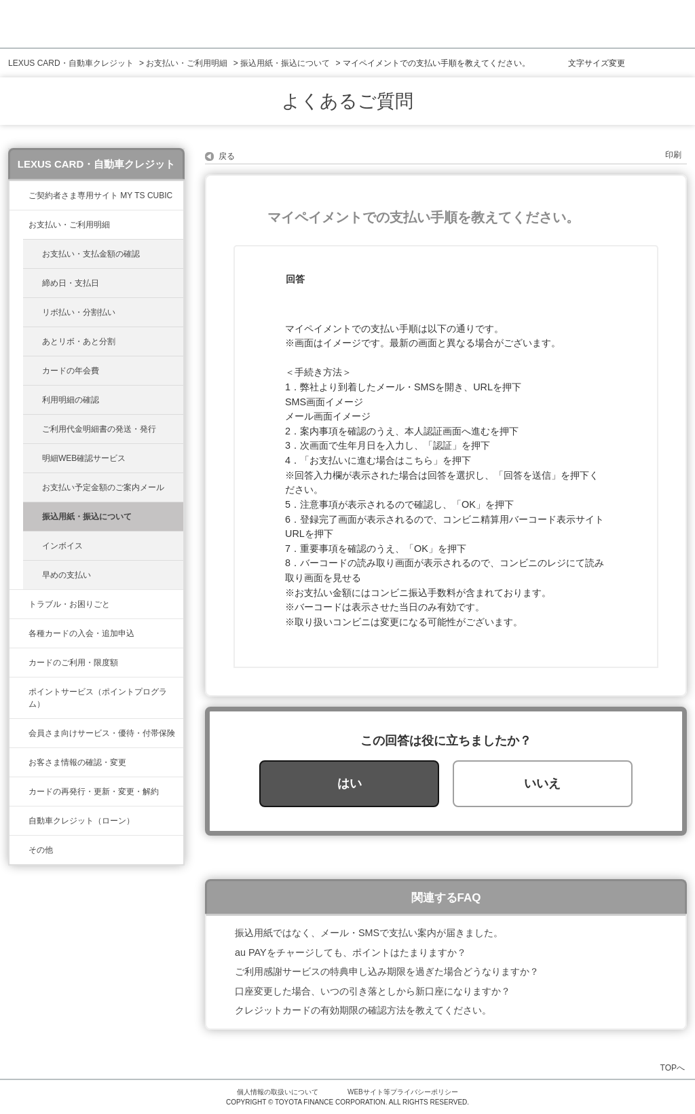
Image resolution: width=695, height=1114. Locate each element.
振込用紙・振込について (285, 63)
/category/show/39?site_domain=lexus (19, 195)
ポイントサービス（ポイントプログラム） (98, 698)
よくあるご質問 (347, 101)
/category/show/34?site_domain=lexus (19, 662)
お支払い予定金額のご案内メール (103, 487)
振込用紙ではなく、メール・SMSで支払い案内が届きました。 (369, 932)
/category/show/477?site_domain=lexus (19, 821)
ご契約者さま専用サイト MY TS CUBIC (100, 195)
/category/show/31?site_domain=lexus (19, 791)
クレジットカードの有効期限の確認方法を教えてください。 (363, 1010)
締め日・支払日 (70, 283)
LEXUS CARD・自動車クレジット (71, 63)
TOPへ (672, 1067)
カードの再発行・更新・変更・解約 (94, 791)
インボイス (62, 546)
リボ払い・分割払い (78, 312)
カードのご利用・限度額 (73, 662)
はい (349, 783)
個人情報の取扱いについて (277, 1092)
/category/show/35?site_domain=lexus (19, 762)
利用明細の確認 (70, 400)
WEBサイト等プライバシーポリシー (403, 1092)
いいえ (542, 783)
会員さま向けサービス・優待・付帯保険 (102, 733)
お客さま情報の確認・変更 (77, 762)
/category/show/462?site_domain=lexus (19, 604)
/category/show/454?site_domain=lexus (19, 733)
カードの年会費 (70, 370)
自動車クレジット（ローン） (81, 820)
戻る (227, 156)
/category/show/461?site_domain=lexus (19, 633)
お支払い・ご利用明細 (186, 63)
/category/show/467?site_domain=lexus (19, 225)
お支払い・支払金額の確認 (91, 254)
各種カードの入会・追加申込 (81, 633)
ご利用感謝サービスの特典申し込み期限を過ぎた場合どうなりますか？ (387, 971)
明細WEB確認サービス (84, 458)
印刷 (673, 155)
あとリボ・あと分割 (78, 341)
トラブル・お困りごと (69, 604)
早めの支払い (66, 575)
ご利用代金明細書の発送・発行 (99, 429)
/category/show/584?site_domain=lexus (19, 850)
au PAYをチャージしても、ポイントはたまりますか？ (350, 952)
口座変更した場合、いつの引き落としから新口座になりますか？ (372, 991)
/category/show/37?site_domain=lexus (19, 692)
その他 (41, 850)
